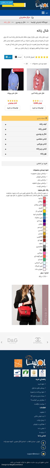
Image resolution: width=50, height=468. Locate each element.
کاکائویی (41, 237)
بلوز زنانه (43, 154)
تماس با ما (41, 428)
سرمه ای (41, 221)
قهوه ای (42, 240)
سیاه (43, 250)
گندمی (42, 230)
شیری (42, 208)
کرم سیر (42, 227)
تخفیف (42, 412)
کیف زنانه (42, 124)
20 (26, 64)
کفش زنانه (42, 129)
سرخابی (41, 253)
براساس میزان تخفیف (39, 183)
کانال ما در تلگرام (6, 2)
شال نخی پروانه (12, 93)
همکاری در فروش (38, 424)
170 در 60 (42, 276)
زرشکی (42, 201)
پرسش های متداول (38, 388)
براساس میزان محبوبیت (38, 174)
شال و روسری (41, 134)
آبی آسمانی (40, 263)
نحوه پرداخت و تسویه (37, 392)
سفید (42, 243)
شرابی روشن (40, 205)
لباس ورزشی (41, 144)
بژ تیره (42, 198)
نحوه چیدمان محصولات (39, 63)
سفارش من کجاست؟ (37, 400)
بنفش (42, 224)
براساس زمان (42, 180)
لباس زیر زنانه (41, 149)
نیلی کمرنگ (40, 266)
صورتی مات (40, 269)
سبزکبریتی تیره (39, 214)
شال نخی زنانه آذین (37, 93)
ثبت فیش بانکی (39, 416)
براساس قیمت (41, 186)
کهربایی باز (41, 211)
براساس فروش (41, 177)
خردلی (42, 234)
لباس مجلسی (41, 139)
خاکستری (41, 247)
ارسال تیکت (40, 420)
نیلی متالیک (40, 218)
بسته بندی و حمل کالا (37, 396)
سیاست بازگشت (39, 404)
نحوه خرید (41, 384)
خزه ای (42, 259)
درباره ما (41, 432)
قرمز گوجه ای (40, 256)
